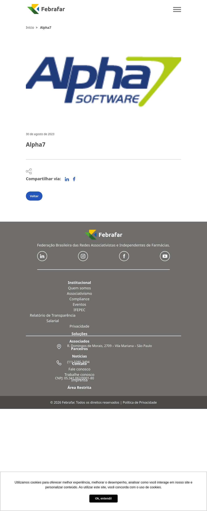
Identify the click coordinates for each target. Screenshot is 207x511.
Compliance (79, 298)
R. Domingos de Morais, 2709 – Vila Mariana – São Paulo (109, 346)
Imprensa (79, 380)
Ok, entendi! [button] (103, 498)
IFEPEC (79, 309)
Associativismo (79, 293)
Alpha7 (45, 27)
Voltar (34, 196)
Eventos (79, 304)
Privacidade (79, 326)
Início (30, 27)
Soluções (80, 333)
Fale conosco (80, 369)
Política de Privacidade (140, 402)
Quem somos (79, 288)
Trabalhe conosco (79, 374)
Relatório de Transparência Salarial (53, 318)
